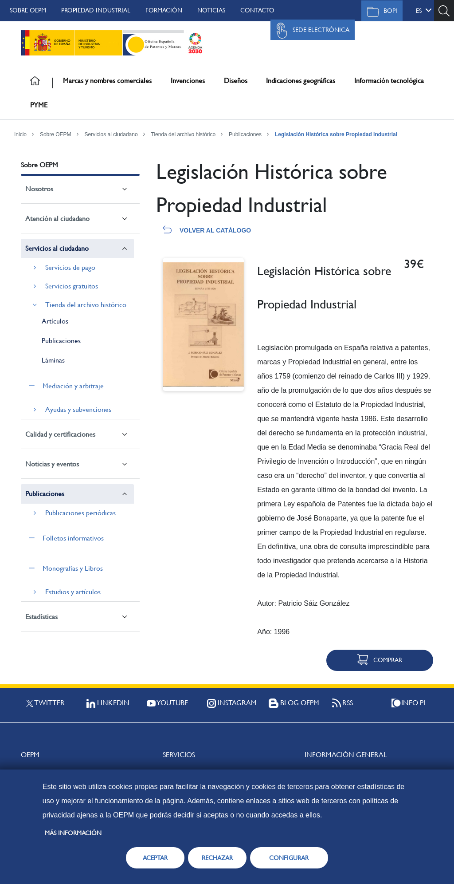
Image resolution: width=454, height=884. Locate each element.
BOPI (379, 11)
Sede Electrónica (310, 30)
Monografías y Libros (73, 568)
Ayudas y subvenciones (78, 409)
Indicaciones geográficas (300, 80)
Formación (163, 10)
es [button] (424, 10)
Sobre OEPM (28, 10)
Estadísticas (41, 616)
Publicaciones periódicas (80, 513)
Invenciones (188, 80)
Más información (73, 833)
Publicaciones (245, 134)
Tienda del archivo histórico (183, 134)
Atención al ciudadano (57, 218)
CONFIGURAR (289, 857)
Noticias (211, 10)
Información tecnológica (389, 80)
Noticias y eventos (52, 464)
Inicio (20, 134)
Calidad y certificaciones (60, 434)
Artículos (55, 321)
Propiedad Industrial (95, 10)
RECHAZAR (217, 857)
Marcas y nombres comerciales (107, 80)
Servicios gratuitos (71, 286)
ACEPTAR (155, 857)
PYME (38, 105)
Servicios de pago (70, 267)
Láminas (53, 360)
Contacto (257, 10)
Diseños (235, 80)
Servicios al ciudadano (111, 134)
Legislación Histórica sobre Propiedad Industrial (336, 134)
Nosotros (39, 189)
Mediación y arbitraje (73, 386)
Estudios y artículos (73, 592)
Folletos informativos (73, 538)
